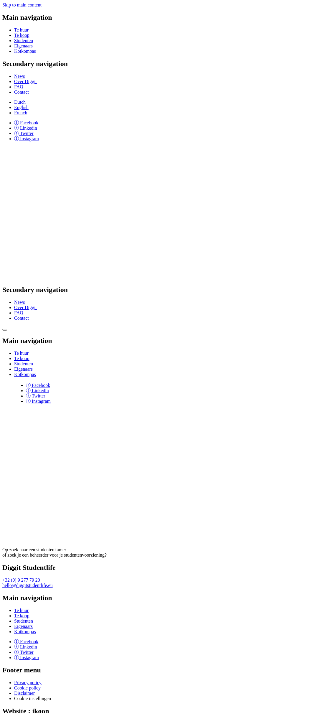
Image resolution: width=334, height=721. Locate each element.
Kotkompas (25, 51)
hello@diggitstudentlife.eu (27, 585)
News (19, 76)
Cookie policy (27, 687)
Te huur (21, 29)
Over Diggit (25, 81)
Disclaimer (24, 693)
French (20, 112)
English (21, 107)
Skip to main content (22, 4)
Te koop (21, 35)
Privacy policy (28, 682)
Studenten (23, 40)
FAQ (18, 86)
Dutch (20, 102)
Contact (21, 92)
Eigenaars (23, 45)
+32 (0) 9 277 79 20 (21, 580)
